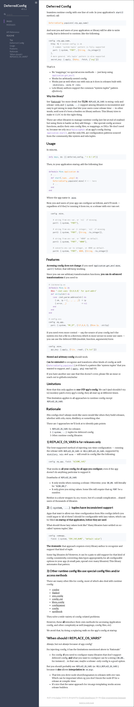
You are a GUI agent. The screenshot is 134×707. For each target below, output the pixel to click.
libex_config (58, 602)
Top (11, 40)
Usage (12, 46)
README (10, 35)
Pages (9, 21)
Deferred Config (17, 43)
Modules (10, 25)
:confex (55, 589)
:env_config (57, 596)
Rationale (14, 51)
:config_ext (57, 599)
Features (14, 48)
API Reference (12, 32)
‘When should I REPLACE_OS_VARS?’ (19, 55)
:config (55, 608)
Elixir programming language (113, 698)
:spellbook (57, 611)
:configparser (58, 605)
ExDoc (58, 698)
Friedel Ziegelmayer (87, 698)
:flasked (56, 592)
